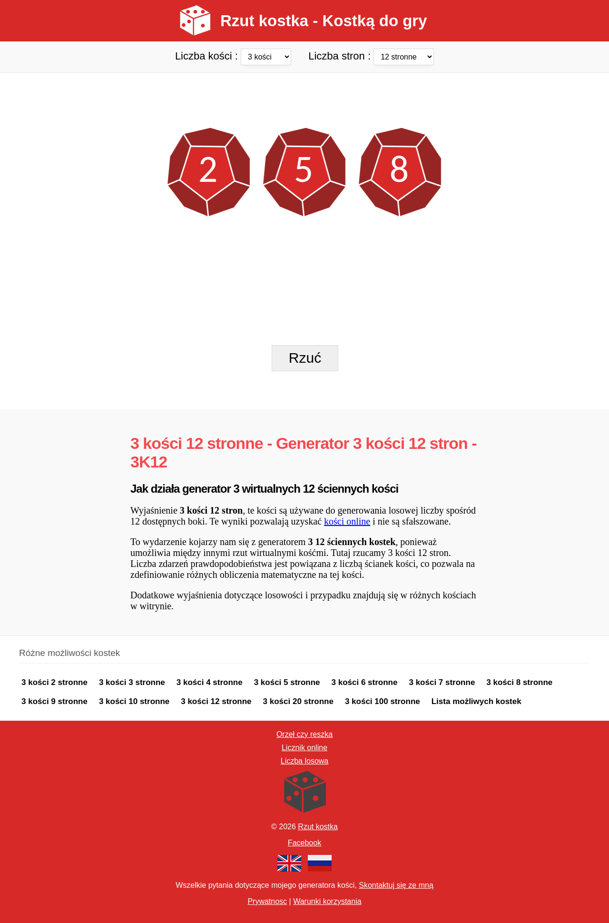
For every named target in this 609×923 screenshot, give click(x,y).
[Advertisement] (304, 94)
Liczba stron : (371, 56)
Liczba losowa (305, 761)
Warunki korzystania (327, 901)
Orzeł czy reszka (304, 734)
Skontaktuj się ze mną (396, 885)
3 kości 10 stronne (134, 701)
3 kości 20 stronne (298, 701)
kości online (347, 521)
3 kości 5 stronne (287, 682)
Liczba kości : (234, 56)
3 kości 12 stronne (216, 701)
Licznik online (304, 748)
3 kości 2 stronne (54, 682)
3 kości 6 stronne (365, 682)
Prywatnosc (267, 901)
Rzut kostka (318, 827)
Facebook (304, 843)
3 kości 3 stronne (132, 682)
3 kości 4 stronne (210, 682)
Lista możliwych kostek (476, 701)
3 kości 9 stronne (54, 701)
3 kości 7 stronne (442, 682)
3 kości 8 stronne (519, 682)
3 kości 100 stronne (382, 701)
